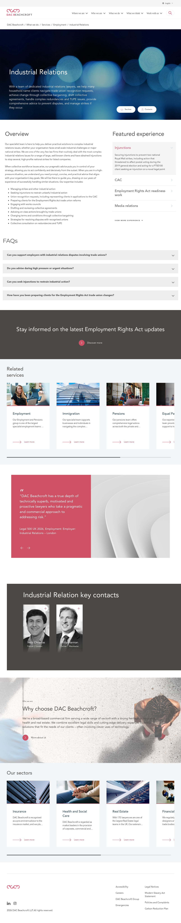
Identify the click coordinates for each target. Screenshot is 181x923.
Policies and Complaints (157, 902)
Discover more (94, 343)
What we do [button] (114, 13)
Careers (119, 893)
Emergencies (122, 905)
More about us (38, 738)
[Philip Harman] (79, 608)
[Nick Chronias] (45, 608)
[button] (170, 13)
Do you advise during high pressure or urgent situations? (90, 268)
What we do (33, 25)
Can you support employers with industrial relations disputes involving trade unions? (90, 255)
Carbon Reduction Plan (156, 909)
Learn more (29, 442)
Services (46, 25)
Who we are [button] (96, 13)
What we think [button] (133, 13)
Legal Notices (152, 887)
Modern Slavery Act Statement (155, 894)
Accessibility (122, 887)
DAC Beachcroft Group (127, 899)
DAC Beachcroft (15, 25)
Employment (59, 25)
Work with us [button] (153, 13)
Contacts (147, 109)
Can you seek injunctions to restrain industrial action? (90, 282)
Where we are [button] (78, 13)
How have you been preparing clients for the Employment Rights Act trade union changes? (90, 295)
